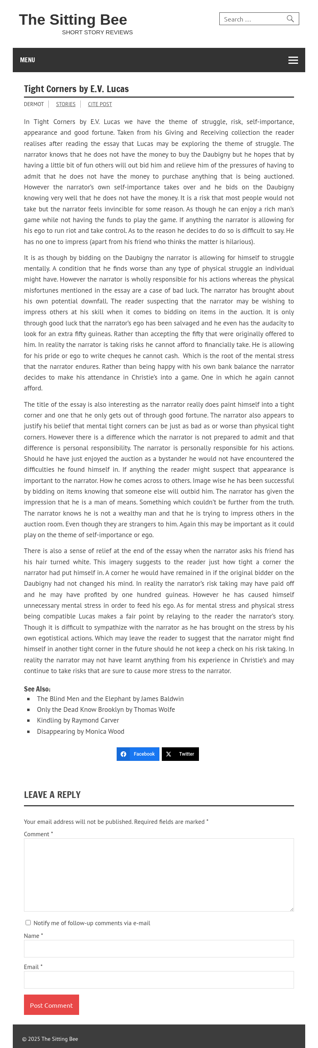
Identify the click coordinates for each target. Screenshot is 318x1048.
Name (33, 936)
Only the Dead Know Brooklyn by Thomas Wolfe (106, 709)
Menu (27, 59)
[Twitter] (180, 754)
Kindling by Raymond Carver (78, 720)
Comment (38, 834)
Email (33, 967)
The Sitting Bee (73, 19)
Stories (66, 104)
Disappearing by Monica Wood (80, 731)
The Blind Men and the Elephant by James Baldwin (110, 698)
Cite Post (100, 104)
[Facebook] (138, 754)
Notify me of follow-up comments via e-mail (88, 922)
